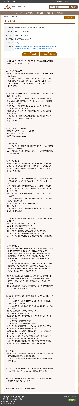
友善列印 (69, 17)
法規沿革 (44, 54)
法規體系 (29, 13)
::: (53, 1)
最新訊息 (19, 13)
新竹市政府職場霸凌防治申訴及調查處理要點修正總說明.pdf (34, 49)
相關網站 (60, 13)
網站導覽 (59, 1)
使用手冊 (68, 1)
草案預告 (49, 13)
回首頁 (75, 1)
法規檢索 (39, 13)
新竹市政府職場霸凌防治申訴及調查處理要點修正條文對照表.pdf (36, 46)
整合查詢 (73, 7)
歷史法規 (52, 54)
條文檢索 (35, 54)
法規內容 (26, 54)
